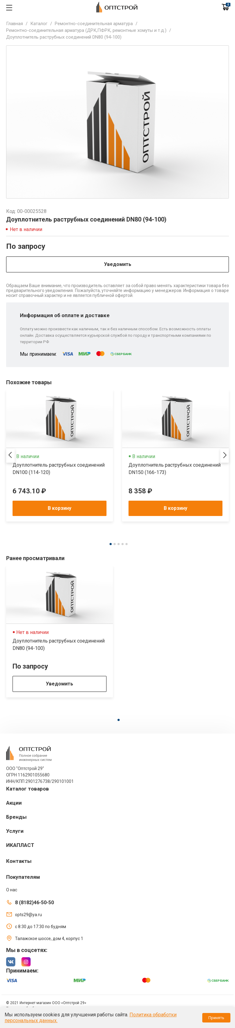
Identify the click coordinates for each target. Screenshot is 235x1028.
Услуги (15, 831)
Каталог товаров (27, 789)
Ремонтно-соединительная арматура (94, 23)
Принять (216, 1017)
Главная (14, 23)
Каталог (38, 23)
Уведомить (117, 264)
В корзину (59, 508)
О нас (11, 889)
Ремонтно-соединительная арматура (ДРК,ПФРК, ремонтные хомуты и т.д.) (86, 30)
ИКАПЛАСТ (20, 845)
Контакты (19, 861)
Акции (14, 803)
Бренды (16, 817)
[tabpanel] (59, 456)
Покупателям (23, 877)
